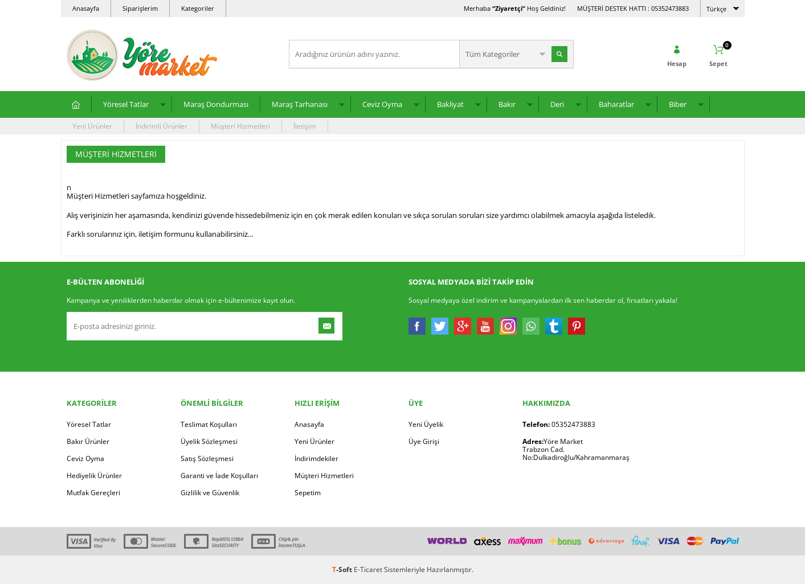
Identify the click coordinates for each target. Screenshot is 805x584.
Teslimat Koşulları (209, 424)
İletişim (304, 126)
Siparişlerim (140, 8)
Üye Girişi (423, 441)
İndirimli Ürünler (161, 126)
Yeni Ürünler (92, 126)
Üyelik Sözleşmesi (209, 441)
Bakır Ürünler (88, 441)
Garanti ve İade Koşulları (219, 475)
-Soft (343, 569)
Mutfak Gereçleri (93, 492)
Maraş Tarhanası (300, 104)
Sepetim (308, 492)
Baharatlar (616, 104)
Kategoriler (197, 8)
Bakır (507, 104)
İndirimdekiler (316, 458)
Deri (557, 104)
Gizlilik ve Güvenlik (210, 492)
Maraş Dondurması (215, 104)
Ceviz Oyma (382, 104)
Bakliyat (450, 104)
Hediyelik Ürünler (94, 475)
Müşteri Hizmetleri (240, 126)
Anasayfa (85, 8)
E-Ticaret (368, 569)
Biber (678, 104)
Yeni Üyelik (425, 424)
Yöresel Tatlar (126, 104)
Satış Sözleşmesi (207, 458)
